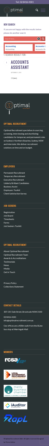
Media (7, 268)
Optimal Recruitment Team (16, 254)
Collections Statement (14, 286)
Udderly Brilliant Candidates (16, 183)
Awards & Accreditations (15, 258)
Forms (6, 222)
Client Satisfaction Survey (15, 193)
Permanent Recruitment (14, 172)
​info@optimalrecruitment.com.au (18, 320)
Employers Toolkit (12, 190)
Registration (9, 212)
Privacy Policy (10, 283)
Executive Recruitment (14, 179)
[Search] (35, 10)
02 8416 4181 (27, 2)
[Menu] (41, 10)
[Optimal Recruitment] (20, 11)
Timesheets (9, 219)
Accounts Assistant (20, 64)
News (6, 265)
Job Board (8, 215)
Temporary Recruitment (14, 176)
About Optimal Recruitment (16, 251)
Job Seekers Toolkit (12, 226)
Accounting (11, 46)
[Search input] (20, 38)
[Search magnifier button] (43, 38)
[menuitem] (35, 9)
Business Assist (10, 186)
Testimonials (9, 261)
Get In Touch (9, 272)
